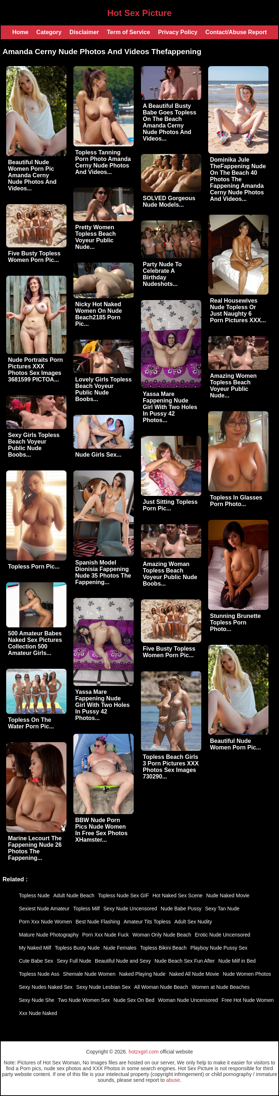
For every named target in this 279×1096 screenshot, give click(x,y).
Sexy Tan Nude (222, 908)
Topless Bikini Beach (163, 948)
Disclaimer (84, 32)
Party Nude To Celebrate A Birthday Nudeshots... (162, 274)
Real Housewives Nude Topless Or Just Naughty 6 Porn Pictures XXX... (238, 310)
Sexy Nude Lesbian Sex (103, 987)
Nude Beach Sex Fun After (184, 961)
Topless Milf (86, 908)
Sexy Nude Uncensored (130, 908)
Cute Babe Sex (36, 961)
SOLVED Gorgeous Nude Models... (169, 201)
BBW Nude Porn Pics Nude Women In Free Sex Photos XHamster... (101, 830)
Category (48, 32)
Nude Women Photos (247, 974)
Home (20, 32)
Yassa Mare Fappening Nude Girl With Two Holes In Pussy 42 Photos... (170, 407)
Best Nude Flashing (98, 922)
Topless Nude (34, 895)
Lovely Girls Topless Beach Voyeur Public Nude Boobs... (103, 389)
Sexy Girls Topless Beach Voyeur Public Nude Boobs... (34, 445)
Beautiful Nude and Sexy (123, 961)
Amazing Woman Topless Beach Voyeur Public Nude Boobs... (170, 574)
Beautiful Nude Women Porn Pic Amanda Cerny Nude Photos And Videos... (32, 175)
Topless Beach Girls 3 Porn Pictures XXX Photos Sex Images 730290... (171, 767)
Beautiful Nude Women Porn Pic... (235, 744)
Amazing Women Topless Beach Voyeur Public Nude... (233, 386)
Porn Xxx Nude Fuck (105, 935)
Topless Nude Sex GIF (123, 895)
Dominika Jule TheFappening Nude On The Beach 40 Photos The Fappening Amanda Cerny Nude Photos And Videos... (238, 179)
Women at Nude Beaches (221, 987)
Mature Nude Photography (48, 935)
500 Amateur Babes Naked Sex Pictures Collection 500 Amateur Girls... (35, 643)
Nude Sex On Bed (133, 1000)
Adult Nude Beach (73, 895)
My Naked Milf (35, 948)
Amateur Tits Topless (147, 922)
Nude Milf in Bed (237, 961)
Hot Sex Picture (139, 13)
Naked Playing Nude (142, 974)
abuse (173, 1080)
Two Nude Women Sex (84, 1000)
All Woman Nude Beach (161, 987)
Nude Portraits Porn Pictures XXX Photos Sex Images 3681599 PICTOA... (35, 370)
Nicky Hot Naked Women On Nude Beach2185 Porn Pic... (98, 314)
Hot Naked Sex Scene (178, 895)
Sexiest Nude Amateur (44, 908)
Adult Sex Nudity (193, 922)
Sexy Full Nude (74, 961)
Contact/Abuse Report (236, 32)
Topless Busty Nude (77, 948)
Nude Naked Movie (228, 895)
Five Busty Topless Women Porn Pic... (34, 256)
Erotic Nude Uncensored (222, 935)
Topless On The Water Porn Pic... (31, 723)
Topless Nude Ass (39, 974)
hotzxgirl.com (143, 1052)
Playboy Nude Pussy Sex (218, 948)
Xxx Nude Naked (38, 1013)
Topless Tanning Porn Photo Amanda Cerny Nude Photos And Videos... (103, 162)
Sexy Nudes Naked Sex (46, 987)
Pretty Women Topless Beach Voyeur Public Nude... (95, 237)
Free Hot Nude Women (248, 1000)
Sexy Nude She (36, 1000)
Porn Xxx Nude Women (45, 922)
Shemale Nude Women (89, 974)
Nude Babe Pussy (181, 908)
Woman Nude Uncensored (188, 1000)
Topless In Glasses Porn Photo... (236, 500)
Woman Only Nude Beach (162, 935)
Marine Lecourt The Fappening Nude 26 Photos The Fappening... (35, 848)
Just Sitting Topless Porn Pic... (170, 505)
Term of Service (128, 32)
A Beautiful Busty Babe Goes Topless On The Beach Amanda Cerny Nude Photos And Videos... (169, 122)
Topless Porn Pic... (34, 566)
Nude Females (119, 948)
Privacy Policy (178, 32)
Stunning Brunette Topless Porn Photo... (235, 622)
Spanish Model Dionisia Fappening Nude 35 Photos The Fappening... (103, 572)
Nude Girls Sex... (98, 455)
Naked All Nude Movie (194, 974)
